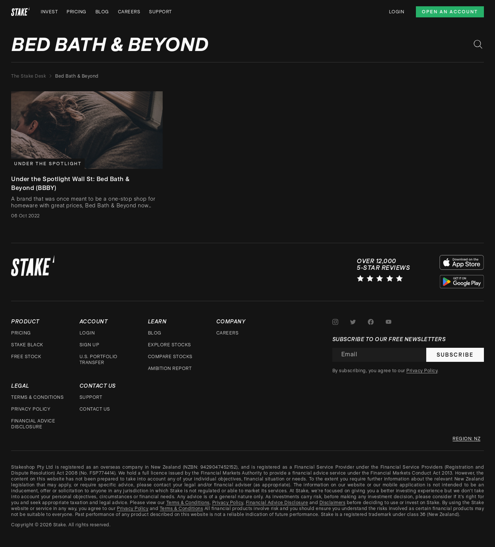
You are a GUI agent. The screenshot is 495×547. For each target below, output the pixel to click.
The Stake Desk (28, 76)
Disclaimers (332, 502)
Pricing (77, 11)
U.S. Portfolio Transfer (98, 359)
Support (160, 11)
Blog (102, 11)
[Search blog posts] (478, 44)
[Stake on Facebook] (371, 322)
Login (396, 11)
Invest (49, 11)
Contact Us (94, 409)
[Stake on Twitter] (353, 322)
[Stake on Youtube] (388, 322)
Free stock (26, 356)
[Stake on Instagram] (335, 322)
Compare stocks (170, 356)
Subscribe (455, 355)
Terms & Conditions (37, 397)
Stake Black (27, 344)
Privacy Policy (30, 409)
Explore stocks (169, 344)
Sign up (89, 344)
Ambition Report (170, 368)
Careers (129, 11)
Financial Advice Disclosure (33, 423)
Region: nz (466, 438)
